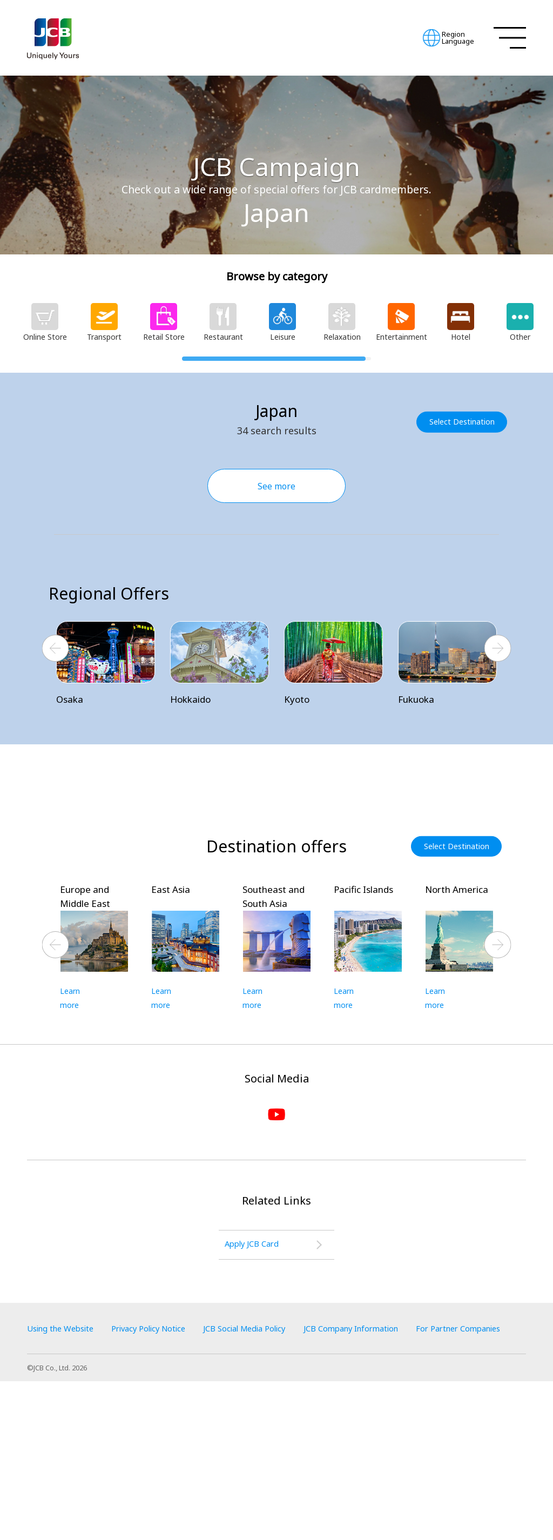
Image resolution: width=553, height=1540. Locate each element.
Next (497, 649)
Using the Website (64, 1471)
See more (276, 486)
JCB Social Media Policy (271, 1471)
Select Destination (464, 421)
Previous (55, 649)
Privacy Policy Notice (163, 1471)
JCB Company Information (390, 1471)
